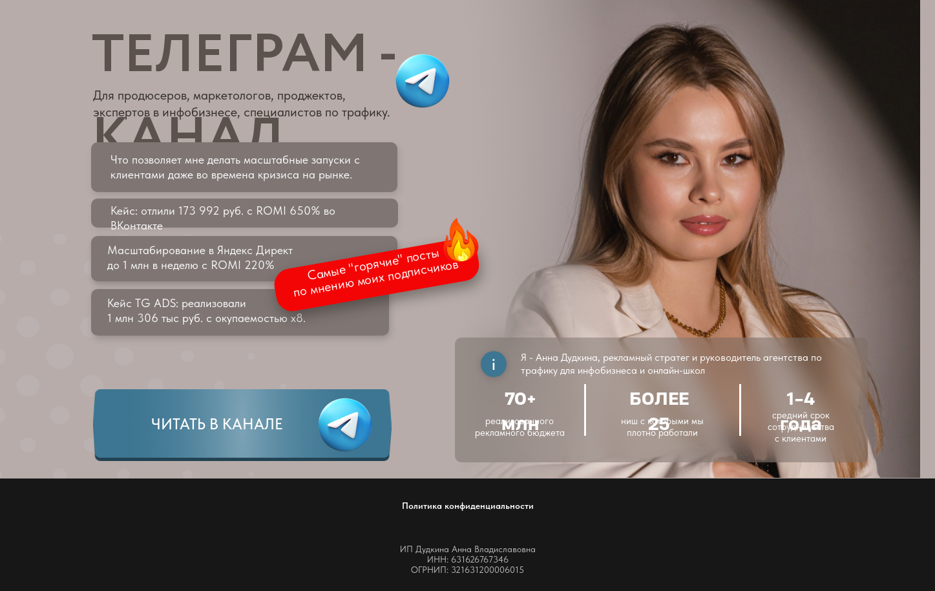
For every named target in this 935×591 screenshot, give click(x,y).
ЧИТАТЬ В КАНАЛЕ (217, 423)
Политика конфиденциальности (468, 505)
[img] (345, 424)
